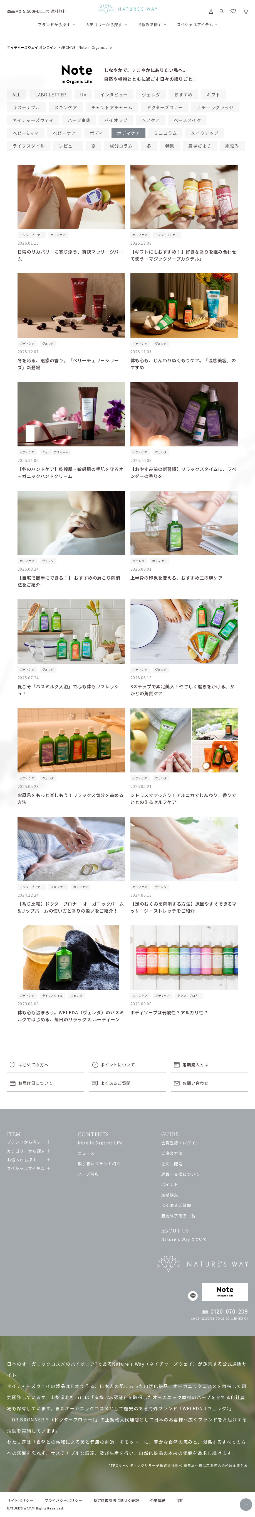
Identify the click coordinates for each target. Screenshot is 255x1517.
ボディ (96, 133)
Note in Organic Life (100, 1143)
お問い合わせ (195, 1083)
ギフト (214, 94)
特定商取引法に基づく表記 (116, 1500)
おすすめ (183, 94)
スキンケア (65, 107)
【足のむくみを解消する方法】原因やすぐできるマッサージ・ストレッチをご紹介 (183, 907)
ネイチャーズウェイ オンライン (32, 47)
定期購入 (170, 1195)
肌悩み (232, 145)
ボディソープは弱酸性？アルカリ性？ (169, 1012)
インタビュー (114, 94)
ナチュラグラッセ (215, 107)
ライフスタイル (29, 145)
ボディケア (128, 133)
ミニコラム (165, 133)
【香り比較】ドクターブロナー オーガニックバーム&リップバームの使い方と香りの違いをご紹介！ (71, 907)
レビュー (68, 145)
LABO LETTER (50, 94)
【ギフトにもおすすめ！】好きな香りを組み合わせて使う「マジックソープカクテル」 (183, 255)
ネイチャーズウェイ (33, 120)
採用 (180, 1500)
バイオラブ (115, 120)
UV (83, 94)
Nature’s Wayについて (184, 1239)
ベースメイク (187, 120)
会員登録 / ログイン (180, 1143)
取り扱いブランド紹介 (99, 1163)
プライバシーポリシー (63, 1500)
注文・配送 (172, 1163)
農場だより (199, 145)
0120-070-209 (229, 1311)
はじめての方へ (33, 1065)
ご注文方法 (172, 1153)
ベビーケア (64, 133)
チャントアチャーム (112, 107)
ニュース (86, 1153)
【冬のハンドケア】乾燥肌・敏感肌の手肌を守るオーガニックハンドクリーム (71, 472)
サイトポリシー (20, 1500)
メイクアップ (205, 133)
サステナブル (26, 107)
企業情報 (157, 1500)
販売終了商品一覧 (178, 1216)
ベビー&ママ (26, 133)
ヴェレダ (151, 94)
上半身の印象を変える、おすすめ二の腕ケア (176, 577)
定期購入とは (195, 1065)
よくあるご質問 (115, 1083)
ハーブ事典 (79, 120)
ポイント (170, 1184)
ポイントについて (117, 1065)
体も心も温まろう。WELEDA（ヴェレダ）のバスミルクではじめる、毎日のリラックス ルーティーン (71, 1016)
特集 (169, 145)
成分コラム (121, 145)
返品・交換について (180, 1174)
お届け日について (35, 1083)
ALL (17, 94)
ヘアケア (150, 120)
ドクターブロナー (165, 107)
